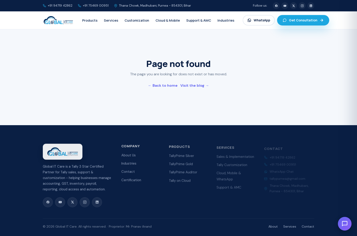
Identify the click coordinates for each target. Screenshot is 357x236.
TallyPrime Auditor (183, 174)
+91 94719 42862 (60, 6)
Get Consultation (303, 20)
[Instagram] (302, 5)
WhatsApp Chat (282, 172)
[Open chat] (345, 224)
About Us (128, 156)
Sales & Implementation (235, 158)
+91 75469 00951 (96, 6)
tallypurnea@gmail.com (287, 180)
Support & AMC (229, 189)
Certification (131, 181)
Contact (128, 172)
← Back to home (163, 85)
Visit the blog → (194, 85)
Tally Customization (232, 167)
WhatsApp (258, 20)
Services (289, 226)
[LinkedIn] (310, 5)
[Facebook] (276, 5)
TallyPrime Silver (181, 157)
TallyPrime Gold (181, 165)
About (273, 226)
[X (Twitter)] (293, 5)
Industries (128, 164)
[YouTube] (284, 5)
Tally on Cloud (180, 182)
